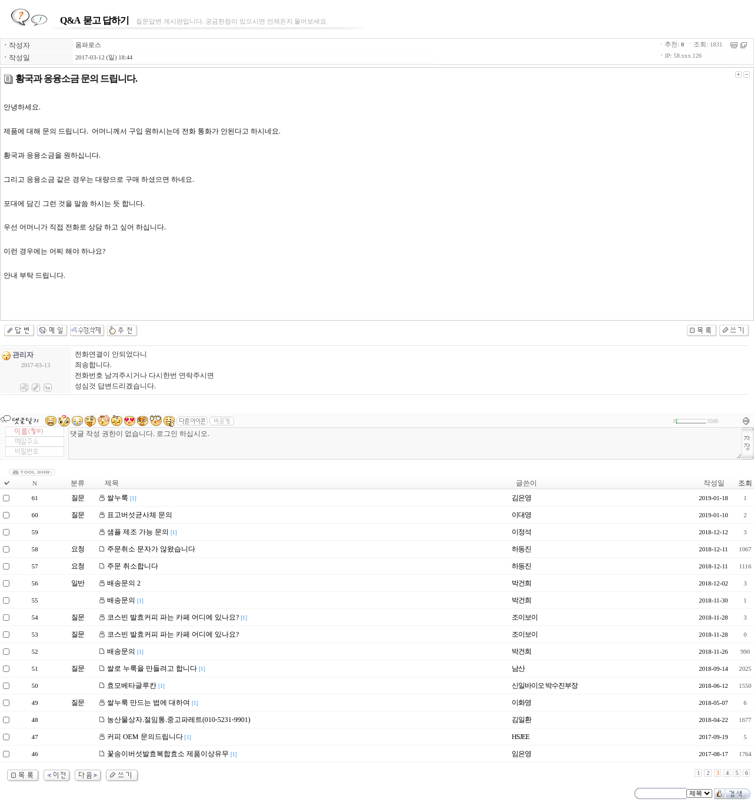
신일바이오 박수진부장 (545, 685)
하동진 (521, 549)
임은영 (521, 754)
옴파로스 (88, 45)
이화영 (521, 702)
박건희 (521, 583)
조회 (745, 483)
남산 (518, 668)
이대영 (521, 515)
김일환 (521, 720)
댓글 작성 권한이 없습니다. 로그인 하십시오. (405, 443)
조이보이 (525, 617)
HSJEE (520, 737)
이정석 (521, 532)
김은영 (521, 498)
